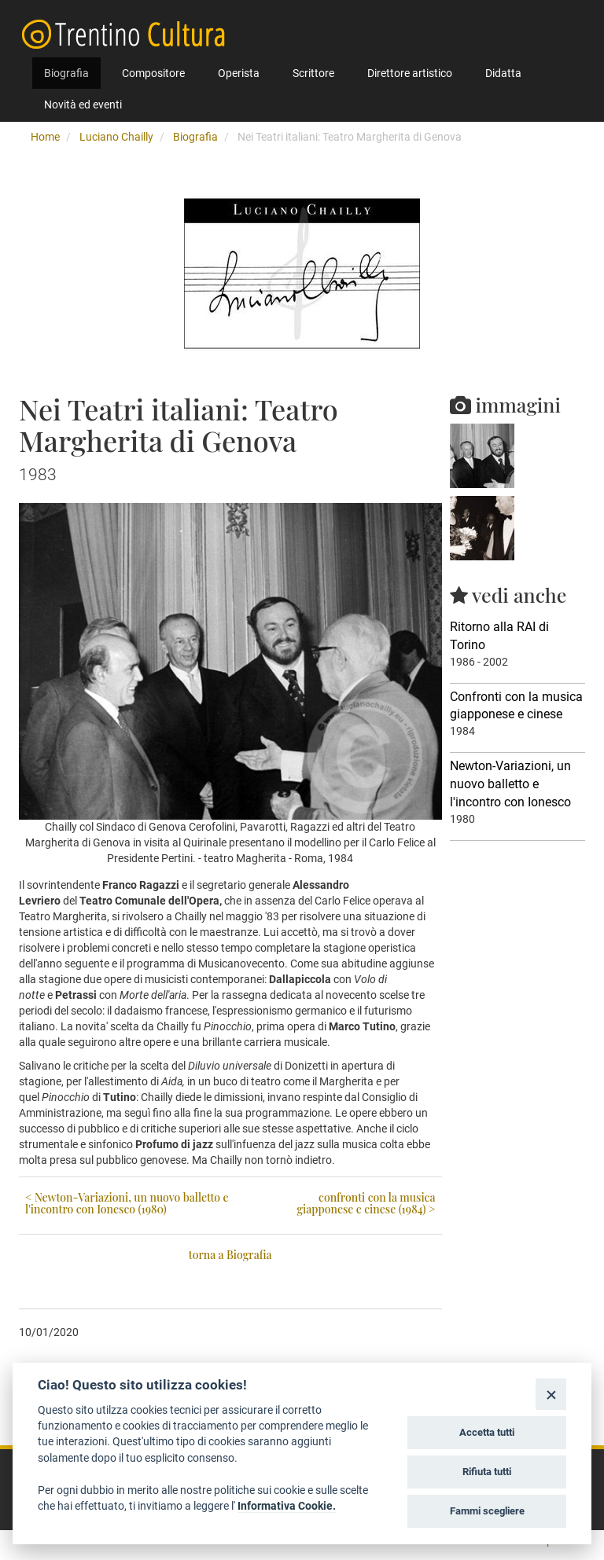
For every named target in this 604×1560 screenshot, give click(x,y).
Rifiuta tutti (486, 1471)
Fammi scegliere (487, 1511)
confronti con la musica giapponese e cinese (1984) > (365, 1203)
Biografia (66, 73)
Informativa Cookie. (287, 1505)
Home (45, 136)
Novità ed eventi (83, 104)
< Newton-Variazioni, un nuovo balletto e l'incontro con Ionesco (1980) (127, 1203)
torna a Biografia (230, 1254)
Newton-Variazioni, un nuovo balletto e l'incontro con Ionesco (510, 783)
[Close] (551, 1393)
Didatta (503, 73)
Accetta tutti (486, 1432)
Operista (239, 73)
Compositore (153, 73)
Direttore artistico (409, 73)
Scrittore (313, 73)
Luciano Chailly (116, 136)
